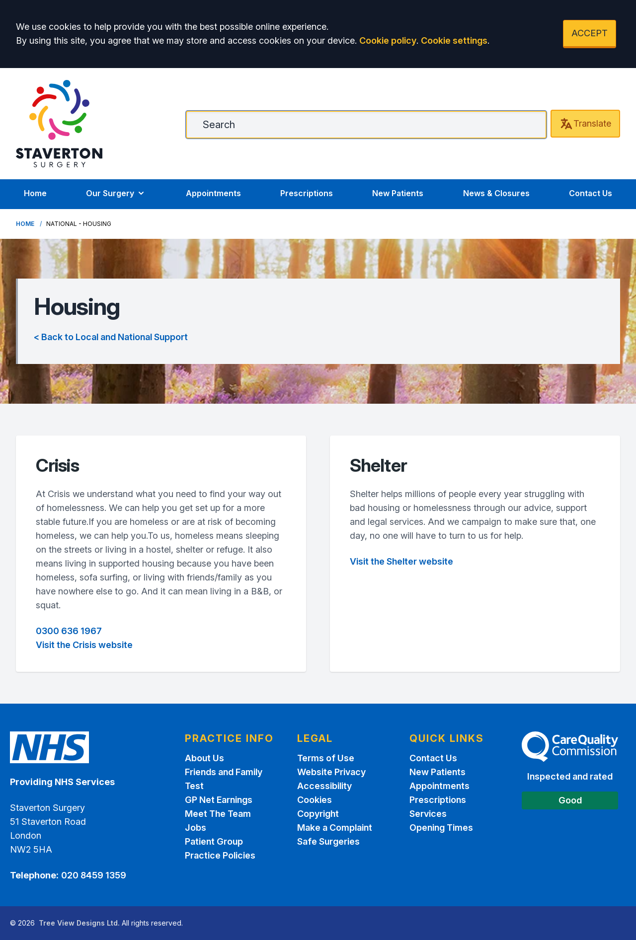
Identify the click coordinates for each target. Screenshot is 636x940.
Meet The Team (218, 813)
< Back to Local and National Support (111, 337)
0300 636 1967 (69, 631)
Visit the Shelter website (401, 561)
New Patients (397, 193)
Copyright (318, 813)
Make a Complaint (334, 827)
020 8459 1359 (93, 875)
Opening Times (441, 827)
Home (35, 193)
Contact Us (590, 193)
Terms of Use (325, 758)
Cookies (314, 800)
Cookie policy (387, 40)
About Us (204, 758)
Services (428, 813)
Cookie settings (454, 40)
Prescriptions (306, 193)
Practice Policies (220, 855)
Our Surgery (116, 193)
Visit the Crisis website (84, 645)
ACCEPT (589, 33)
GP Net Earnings (218, 800)
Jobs (195, 827)
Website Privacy (331, 772)
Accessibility (324, 786)
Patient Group (214, 841)
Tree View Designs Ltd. (79, 923)
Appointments (213, 193)
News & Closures (496, 193)
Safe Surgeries (328, 841)
